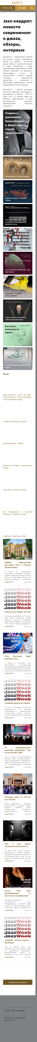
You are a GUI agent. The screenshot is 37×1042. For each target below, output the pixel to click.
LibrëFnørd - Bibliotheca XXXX (14, 536)
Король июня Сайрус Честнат (18, 612)
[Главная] (18, 2)
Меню (21, 8)
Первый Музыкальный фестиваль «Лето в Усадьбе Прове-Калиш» (18, 564)
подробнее (7, 106)
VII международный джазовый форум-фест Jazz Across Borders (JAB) (18, 750)
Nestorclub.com (11, 1020)
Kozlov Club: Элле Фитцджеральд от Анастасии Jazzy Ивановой (18, 893)
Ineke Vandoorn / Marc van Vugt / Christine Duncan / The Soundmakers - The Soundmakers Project (17, 397)
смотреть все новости (18, 982)
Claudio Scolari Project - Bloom (15, 422)
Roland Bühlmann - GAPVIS (13, 443)
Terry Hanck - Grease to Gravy (14, 490)
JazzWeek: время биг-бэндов (17, 703)
